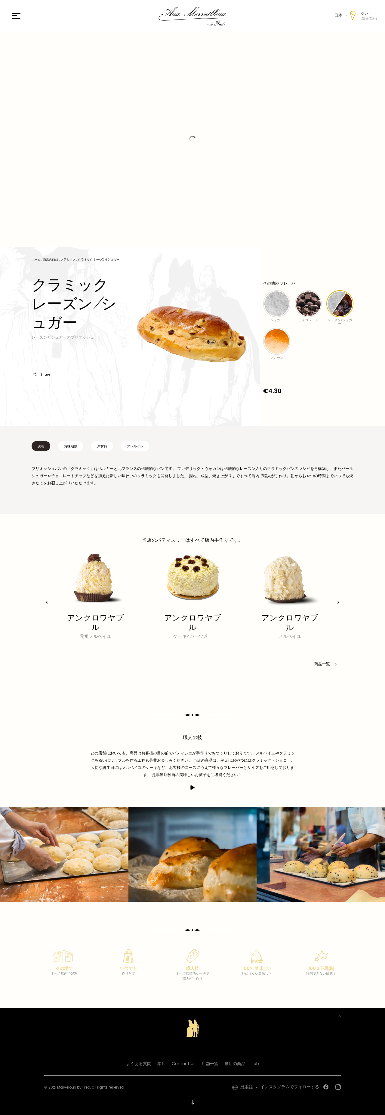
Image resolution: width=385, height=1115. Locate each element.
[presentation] (46, 602)
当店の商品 (234, 1064)
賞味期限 (70, 446)
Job (255, 1064)
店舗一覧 (210, 1064)
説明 (41, 446)
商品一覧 (325, 664)
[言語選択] (250, 1087)
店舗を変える (369, 18)
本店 (161, 1064)
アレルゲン (135, 446)
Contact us (184, 1064)
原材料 (102, 446)
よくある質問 (138, 1064)
